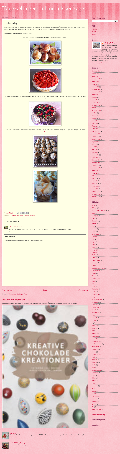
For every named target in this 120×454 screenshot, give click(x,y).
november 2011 (96, 194)
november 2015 (96, 89)
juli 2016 (94, 84)
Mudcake (94, 362)
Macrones (94, 359)
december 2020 (96, 71)
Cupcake (26, 215)
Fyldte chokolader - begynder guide (13, 299)
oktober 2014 (95, 107)
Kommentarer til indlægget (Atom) (18, 294)
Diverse (94, 276)
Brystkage (94, 236)
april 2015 (94, 100)
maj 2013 (94, 147)
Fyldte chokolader (97, 299)
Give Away (13, 433)
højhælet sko (95, 312)
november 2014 (96, 105)
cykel (93, 265)
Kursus (94, 352)
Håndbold (94, 318)
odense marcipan (96, 370)
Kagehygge (95, 333)
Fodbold (94, 291)
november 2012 (96, 162)
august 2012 (95, 170)
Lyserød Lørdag (96, 354)
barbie (93, 218)
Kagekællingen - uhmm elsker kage (43, 8)
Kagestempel (95, 336)
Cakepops (94, 247)
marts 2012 (95, 183)
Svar (10, 232)
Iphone (94, 320)
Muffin (94, 365)
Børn (93, 244)
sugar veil (94, 399)
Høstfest (94, 315)
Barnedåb (94, 221)
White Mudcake (96, 409)
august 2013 (95, 141)
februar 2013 (95, 155)
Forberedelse (95, 294)
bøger (93, 242)
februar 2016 (95, 87)
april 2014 (94, 121)
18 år (93, 205)
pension (94, 380)
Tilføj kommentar (10, 236)
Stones (94, 391)
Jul (93, 331)
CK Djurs (94, 252)
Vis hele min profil (97, 63)
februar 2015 (95, 102)
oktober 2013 (95, 136)
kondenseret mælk (97, 344)
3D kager (94, 208)
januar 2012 (95, 189)
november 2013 (96, 134)
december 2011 (96, 191)
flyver (93, 286)
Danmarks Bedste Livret (98, 268)
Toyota (94, 404)
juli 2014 (94, 113)
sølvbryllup (95, 401)
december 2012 (96, 160)
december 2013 (96, 131)
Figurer (94, 281)
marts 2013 (95, 152)
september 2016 (96, 79)
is (92, 323)
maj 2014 (94, 118)
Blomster (94, 229)
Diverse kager (96, 278)
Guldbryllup (95, 307)
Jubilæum (94, 328)
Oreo (93, 375)
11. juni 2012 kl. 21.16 (18, 226)
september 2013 (96, 139)
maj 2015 (94, 97)
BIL (93, 226)
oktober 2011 (95, 196)
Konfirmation (95, 346)
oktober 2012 (95, 165)
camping (94, 250)
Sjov (93, 388)
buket (93, 239)
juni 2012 (94, 175)
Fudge (93, 297)
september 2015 (96, 92)
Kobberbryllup (96, 341)
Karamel (94, 339)
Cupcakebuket (96, 260)
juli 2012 (94, 173)
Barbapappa (95, 215)
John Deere (95, 325)
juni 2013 (94, 144)
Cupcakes (94, 263)
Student (94, 393)
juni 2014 (94, 115)
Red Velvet (95, 386)
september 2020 (96, 73)
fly (93, 283)
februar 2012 (95, 186)
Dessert (94, 273)
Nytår (93, 367)
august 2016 (95, 81)
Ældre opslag (83, 290)
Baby (93, 213)
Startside (94, 29)
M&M (93, 357)
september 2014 (96, 110)
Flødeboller (95, 289)
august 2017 (95, 76)
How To (94, 34)
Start (45, 290)
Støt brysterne (96, 396)
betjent (94, 223)
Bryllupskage (95, 234)
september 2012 (96, 168)
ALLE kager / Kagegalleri (16, 215)
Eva (10, 226)
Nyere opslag (7, 290)
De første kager (96, 270)
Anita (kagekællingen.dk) (111, 43)
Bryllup (94, 231)
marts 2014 (95, 123)
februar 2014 (95, 126)
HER (45, 132)
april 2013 (94, 149)
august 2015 (95, 94)
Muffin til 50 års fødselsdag (17, 443)
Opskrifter (95, 32)
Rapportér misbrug (98, 415)
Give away (95, 304)
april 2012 (94, 181)
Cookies (94, 255)
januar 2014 (95, 128)
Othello (94, 378)
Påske (93, 383)
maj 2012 (94, 178)
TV (93, 407)
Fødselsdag (33, 215)
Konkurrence (95, 349)
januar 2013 (95, 157)
